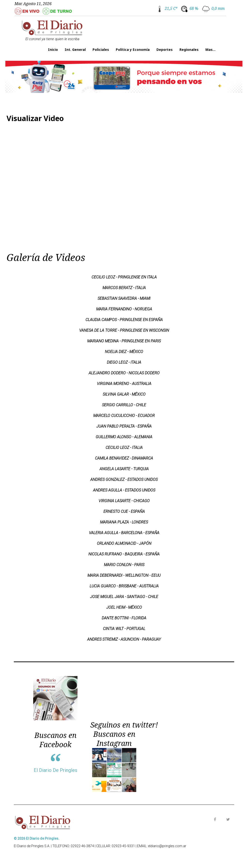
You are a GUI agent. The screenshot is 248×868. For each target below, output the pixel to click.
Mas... (210, 49)
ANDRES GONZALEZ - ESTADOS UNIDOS (124, 479)
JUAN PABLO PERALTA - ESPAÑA (124, 426)
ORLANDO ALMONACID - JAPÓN (124, 543)
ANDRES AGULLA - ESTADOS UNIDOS (124, 490)
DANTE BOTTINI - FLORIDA (124, 618)
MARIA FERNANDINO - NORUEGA (124, 309)
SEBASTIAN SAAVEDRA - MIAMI (124, 298)
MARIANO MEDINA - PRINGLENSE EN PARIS (124, 341)
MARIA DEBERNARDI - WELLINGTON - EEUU (124, 575)
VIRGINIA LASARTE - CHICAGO (124, 501)
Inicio (53, 49)
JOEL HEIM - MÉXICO (124, 607)
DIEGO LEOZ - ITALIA (124, 362)
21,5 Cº (171, 8)
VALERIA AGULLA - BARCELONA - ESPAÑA (124, 532)
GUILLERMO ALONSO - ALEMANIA (124, 437)
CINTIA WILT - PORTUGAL (124, 628)
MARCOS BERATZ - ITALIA (124, 287)
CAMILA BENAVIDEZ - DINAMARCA (124, 458)
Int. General (75, 49)
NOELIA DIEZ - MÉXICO (124, 351)
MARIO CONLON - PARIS (124, 564)
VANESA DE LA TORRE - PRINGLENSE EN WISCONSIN (124, 330)
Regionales (189, 49)
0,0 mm (218, 8)
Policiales (101, 49)
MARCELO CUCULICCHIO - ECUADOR (124, 415)
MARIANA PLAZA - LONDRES (124, 522)
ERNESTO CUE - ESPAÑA (124, 511)
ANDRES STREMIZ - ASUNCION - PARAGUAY (124, 639)
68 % (193, 8)
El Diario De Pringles (55, 770)
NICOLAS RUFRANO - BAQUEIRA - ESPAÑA (124, 554)
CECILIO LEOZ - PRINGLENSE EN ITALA (124, 277)
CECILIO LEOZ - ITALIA (124, 447)
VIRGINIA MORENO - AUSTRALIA (124, 383)
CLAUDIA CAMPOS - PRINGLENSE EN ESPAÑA (124, 319)
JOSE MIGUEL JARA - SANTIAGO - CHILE (124, 596)
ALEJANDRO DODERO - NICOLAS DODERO (124, 373)
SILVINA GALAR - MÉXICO (124, 394)
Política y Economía (133, 49)
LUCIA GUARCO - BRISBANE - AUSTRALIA (124, 586)
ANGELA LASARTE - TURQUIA (124, 469)
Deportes (164, 49)
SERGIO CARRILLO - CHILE (124, 405)
